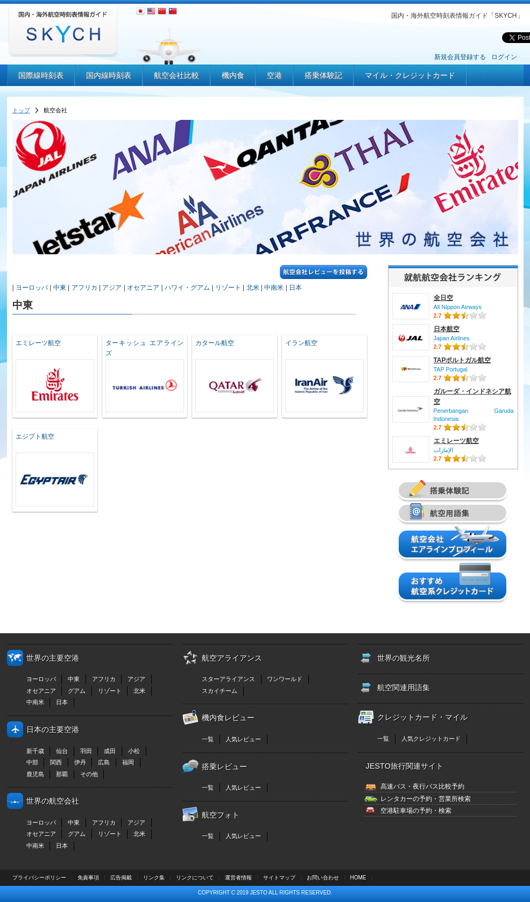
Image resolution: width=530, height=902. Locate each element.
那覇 (62, 774)
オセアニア (143, 287)
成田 (110, 751)
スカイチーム (219, 691)
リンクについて (195, 877)
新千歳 (35, 751)
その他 (89, 774)
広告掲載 (121, 877)
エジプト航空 (35, 436)
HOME (358, 877)
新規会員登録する (460, 57)
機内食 (233, 75)
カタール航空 (214, 343)
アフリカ (84, 287)
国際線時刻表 (40, 75)
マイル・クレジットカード (410, 75)
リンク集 (154, 877)
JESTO (258, 893)
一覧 (208, 739)
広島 (104, 762)
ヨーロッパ (32, 287)
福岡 (128, 762)
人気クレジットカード (431, 738)
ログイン (504, 57)
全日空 (443, 298)
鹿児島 (35, 774)
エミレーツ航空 (38, 343)
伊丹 (80, 762)
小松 (134, 751)
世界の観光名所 (403, 658)
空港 (274, 75)
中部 (32, 762)
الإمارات (443, 450)
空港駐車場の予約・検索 (415, 810)
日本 (295, 287)
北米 (252, 287)
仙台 (62, 751)
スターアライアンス (228, 679)
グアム (77, 691)
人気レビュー (243, 739)
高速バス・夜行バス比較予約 (422, 786)
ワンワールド (284, 679)
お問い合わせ (323, 877)
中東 (59, 287)
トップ (21, 110)
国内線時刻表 (108, 75)
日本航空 (447, 329)
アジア (112, 287)
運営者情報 (238, 877)
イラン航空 (301, 343)
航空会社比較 (176, 75)
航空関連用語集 (403, 687)
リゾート (228, 287)
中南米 (274, 287)
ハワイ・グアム (187, 287)
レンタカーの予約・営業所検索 (425, 799)
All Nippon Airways (458, 307)
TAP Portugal (451, 369)
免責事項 (88, 877)
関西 (56, 762)
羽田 (86, 751)
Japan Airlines (452, 338)
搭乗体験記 (323, 75)
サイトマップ (279, 877)
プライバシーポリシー (39, 877)
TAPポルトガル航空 (462, 360)
